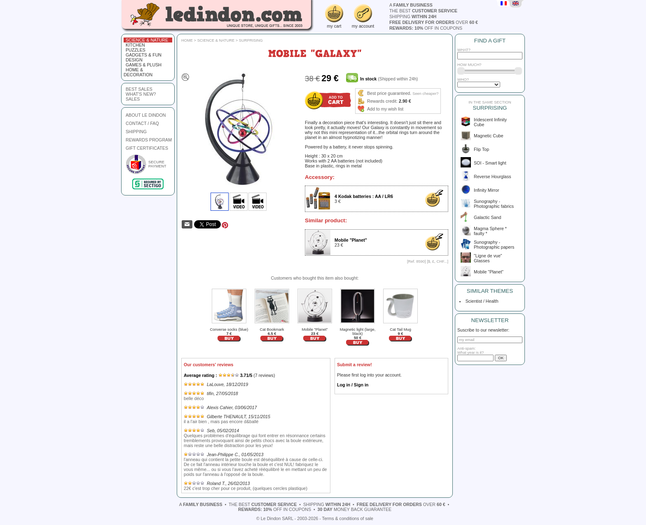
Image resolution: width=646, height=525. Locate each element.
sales (133, 99)
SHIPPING (136, 131)
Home (187, 40)
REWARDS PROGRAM (149, 139)
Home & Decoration (138, 72)
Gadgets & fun (144, 54)
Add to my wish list (385, 108)
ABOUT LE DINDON (146, 115)
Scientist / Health (480, 301)
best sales (139, 89)
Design (134, 59)
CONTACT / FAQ (142, 123)
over (433, 22)
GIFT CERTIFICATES (147, 148)
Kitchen (135, 44)
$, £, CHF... (437, 261)
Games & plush (144, 64)
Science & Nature (147, 40)
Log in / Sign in (352, 384)
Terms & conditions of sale (347, 518)
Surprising (251, 40)
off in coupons (425, 28)
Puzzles (135, 49)
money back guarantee (354, 509)
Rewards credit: (382, 101)
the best (423, 10)
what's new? (141, 94)
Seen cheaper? (425, 94)
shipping (412, 16)
